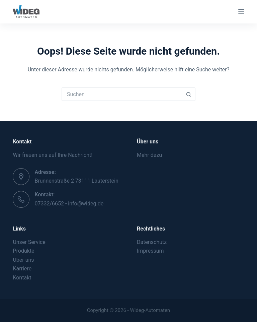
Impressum (150, 251)
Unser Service (29, 242)
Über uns (23, 260)
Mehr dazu (149, 155)
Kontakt (22, 277)
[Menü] (241, 12)
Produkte (23, 251)
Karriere (22, 268)
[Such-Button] (188, 94)
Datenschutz (152, 242)
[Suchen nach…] (122, 94)
